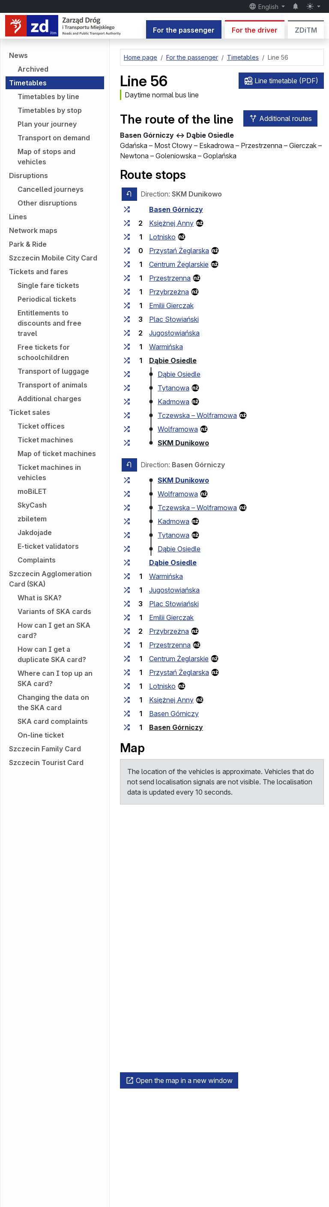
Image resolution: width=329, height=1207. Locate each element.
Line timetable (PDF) (281, 80)
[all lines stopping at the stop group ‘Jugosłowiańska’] (127, 333)
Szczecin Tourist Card (46, 762)
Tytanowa (173, 388)
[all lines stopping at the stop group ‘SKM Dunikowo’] (127, 443)
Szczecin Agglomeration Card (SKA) (50, 578)
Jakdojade (35, 532)
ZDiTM (306, 30)
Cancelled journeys (51, 189)
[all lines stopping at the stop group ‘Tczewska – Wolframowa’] (127, 415)
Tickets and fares (38, 271)
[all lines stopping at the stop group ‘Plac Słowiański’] (127, 319)
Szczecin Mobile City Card (53, 258)
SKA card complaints (53, 721)
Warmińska (166, 346)
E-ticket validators (48, 546)
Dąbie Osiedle (173, 360)
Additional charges (49, 398)
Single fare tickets (48, 285)
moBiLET (32, 491)
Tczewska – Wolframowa (197, 415)
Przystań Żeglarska (179, 250)
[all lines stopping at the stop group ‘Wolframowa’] (127, 429)
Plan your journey (47, 124)
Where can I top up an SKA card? (55, 678)
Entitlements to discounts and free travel (49, 323)
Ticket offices (41, 426)
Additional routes (280, 118)
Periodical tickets (47, 299)
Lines (18, 216)
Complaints (37, 560)
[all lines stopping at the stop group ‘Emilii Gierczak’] (127, 305)
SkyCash (32, 505)
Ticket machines (45, 440)
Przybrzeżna (169, 291)
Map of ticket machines (57, 453)
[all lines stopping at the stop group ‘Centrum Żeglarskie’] (127, 264)
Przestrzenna (170, 278)
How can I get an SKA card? (54, 630)
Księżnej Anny (171, 223)
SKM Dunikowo (183, 443)
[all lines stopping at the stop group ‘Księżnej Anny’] (127, 223)
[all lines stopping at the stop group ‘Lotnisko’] (127, 237)
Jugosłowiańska (174, 333)
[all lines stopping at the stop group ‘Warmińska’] (127, 346)
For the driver (255, 30)
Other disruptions (47, 203)
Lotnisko (162, 237)
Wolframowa (178, 429)
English (264, 6)
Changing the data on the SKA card (53, 702)
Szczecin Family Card (45, 748)
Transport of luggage (53, 371)
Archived (33, 69)
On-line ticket (41, 735)
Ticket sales (29, 412)
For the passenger (184, 30)
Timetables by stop (50, 110)
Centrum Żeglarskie (179, 264)
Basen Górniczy (176, 209)
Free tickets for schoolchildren (44, 352)
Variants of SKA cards (54, 611)
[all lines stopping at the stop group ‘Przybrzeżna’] (127, 291)
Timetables (28, 83)
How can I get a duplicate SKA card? (52, 654)
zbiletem (32, 518)
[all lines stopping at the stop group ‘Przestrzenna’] (127, 278)
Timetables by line (48, 96)
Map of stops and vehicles (46, 156)
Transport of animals (52, 385)
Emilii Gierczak (171, 305)
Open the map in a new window (179, 1080)
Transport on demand (54, 137)
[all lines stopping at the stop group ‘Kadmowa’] (127, 401)
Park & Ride (28, 244)
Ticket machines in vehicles (49, 472)
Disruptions (28, 175)
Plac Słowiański (174, 319)
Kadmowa (173, 401)
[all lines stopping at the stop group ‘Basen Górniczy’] (127, 209)
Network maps (33, 230)
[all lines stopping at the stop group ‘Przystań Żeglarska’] (127, 250)
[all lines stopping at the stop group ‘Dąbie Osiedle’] (127, 360)
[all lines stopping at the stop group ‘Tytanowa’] (127, 388)
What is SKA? (40, 597)
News (18, 55)
